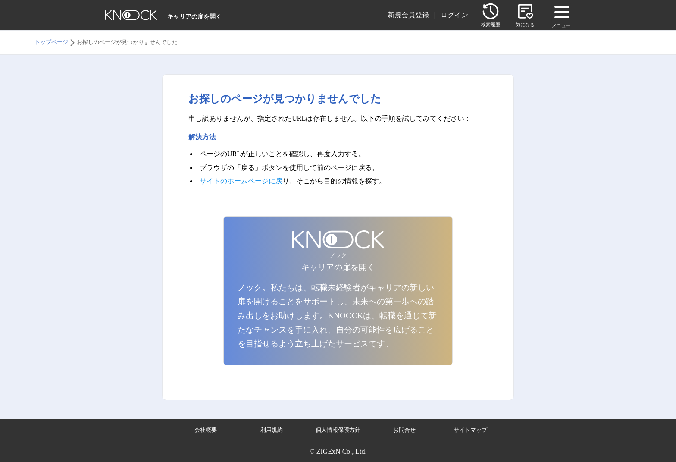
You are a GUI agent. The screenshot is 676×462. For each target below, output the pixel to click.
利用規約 (271, 430)
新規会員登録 (408, 15)
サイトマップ (470, 430)
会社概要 (205, 430)
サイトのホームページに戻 (241, 181)
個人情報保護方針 (338, 430)
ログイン (454, 15)
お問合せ (404, 430)
